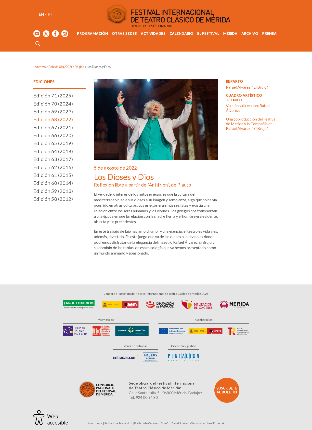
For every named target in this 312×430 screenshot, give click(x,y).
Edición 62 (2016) (53, 167)
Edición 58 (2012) (53, 199)
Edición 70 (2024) (53, 104)
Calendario (181, 33)
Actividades (153, 33)
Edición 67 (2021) (53, 127)
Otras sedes (124, 33)
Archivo (249, 33)
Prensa (269, 33)
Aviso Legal (95, 423)
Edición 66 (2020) (53, 135)
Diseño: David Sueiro (174, 423)
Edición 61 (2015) (53, 175)
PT (50, 14)
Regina (79, 67)
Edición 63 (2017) (53, 159)
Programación (92, 33)
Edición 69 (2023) (53, 111)
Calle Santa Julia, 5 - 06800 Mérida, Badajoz (165, 392)
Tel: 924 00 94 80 (143, 397)
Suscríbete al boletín (226, 390)
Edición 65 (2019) (53, 143)
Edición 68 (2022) (60, 67)
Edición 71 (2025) (53, 95)
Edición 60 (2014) (53, 183)
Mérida (230, 33)
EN (41, 14)
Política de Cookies (146, 423)
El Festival (208, 33)
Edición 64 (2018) (53, 151)
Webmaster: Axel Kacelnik (207, 423)
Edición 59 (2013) (53, 191)
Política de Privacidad (118, 423)
